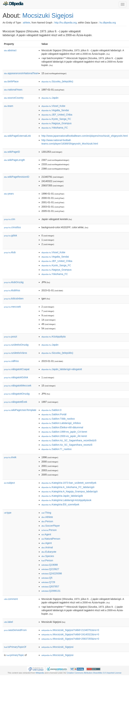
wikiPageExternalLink (17, 135)
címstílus (12, 227)
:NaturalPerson (50, 538)
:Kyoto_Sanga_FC (56, 119)
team (8, 106)
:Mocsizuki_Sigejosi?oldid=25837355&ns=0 (70, 638)
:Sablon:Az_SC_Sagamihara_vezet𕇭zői (66, 444)
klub (10, 252)
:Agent (46, 534)
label (8, 622)
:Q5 (46, 577)
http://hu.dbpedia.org (65, 22)
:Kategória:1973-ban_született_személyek (68, 482)
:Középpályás (53, 336)
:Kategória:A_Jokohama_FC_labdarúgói (67, 487)
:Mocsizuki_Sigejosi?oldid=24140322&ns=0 (70, 634)
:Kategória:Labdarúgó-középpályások (66, 500)
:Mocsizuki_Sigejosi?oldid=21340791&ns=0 (70, 630)
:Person (47, 521)
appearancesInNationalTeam (21, 73)
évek (10, 457)
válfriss (11, 361)
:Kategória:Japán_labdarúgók (62, 495)
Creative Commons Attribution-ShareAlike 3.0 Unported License (94, 673)
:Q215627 (50, 569)
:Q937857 (50, 586)
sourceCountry (14, 97)
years (9, 193)
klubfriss (12, 290)
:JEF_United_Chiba (56, 114)
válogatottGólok (16, 377)
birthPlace (11, 81)
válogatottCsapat (16, 369)
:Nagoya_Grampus (56, 123)
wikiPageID (12, 151)
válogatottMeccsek (17, 385)
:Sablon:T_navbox (56, 449)
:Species (47, 556)
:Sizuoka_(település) (57, 81)
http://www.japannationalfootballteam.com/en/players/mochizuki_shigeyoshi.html (84, 135)
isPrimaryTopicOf (15, 647)
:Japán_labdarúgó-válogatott (61, 369)
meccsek (12, 306)
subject (9, 482)
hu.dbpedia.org (108, 22)
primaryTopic (15, 655)
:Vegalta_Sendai (55, 110)
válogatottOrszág (17, 393)
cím (9, 219)
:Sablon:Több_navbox (58, 418)
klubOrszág (13, 282)
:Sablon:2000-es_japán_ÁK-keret (64, 436)
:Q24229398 (51, 573)
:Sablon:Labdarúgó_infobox (61, 423)
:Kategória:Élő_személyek (60, 504)
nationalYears (13, 89)
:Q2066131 (51, 590)
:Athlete (47, 517)
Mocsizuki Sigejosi (47, 15)
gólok (10, 235)
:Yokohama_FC (54, 127)
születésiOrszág (16, 344)
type (7, 512)
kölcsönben (14, 298)
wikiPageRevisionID (16, 176)
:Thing (46, 512)
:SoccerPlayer (50, 525)
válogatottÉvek (15, 401)
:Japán (49, 97)
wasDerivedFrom (15, 630)
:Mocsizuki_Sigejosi (57, 647)
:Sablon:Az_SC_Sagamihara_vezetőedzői (68, 440)
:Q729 (48, 582)
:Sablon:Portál (53, 414)
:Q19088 (49, 564)
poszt (10, 336)
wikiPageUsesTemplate (20, 410)
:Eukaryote (48, 551)
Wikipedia (40, 673)
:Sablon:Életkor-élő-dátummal (62, 427)
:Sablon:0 (51, 410)
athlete (26, 22)
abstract (10, 50)
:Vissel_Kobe (53, 106)
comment (11, 599)
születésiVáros (15, 353)
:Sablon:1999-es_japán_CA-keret (64, 431)
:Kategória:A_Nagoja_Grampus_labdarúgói (69, 491)
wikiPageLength (14, 160)
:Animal (47, 547)
